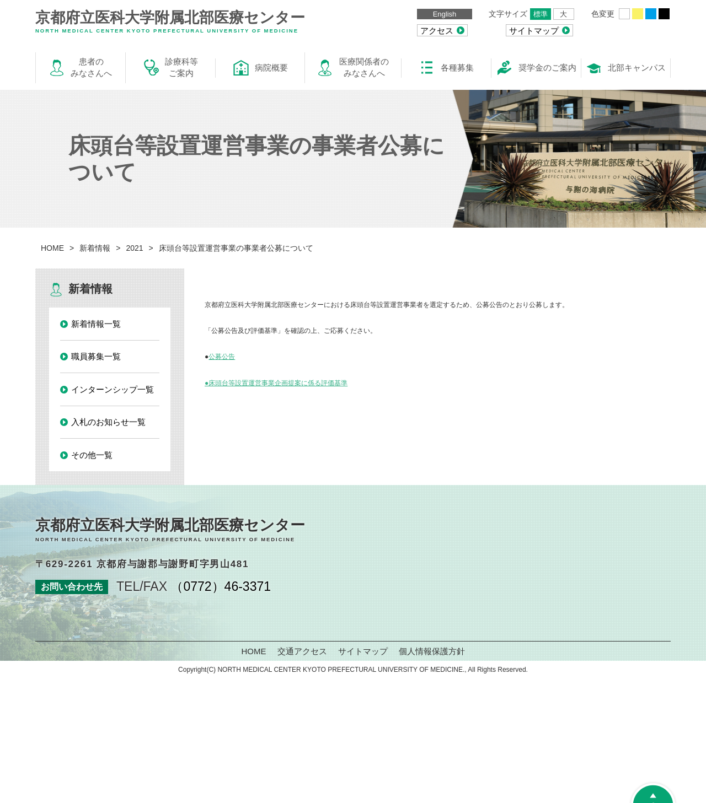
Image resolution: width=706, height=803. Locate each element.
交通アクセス (302, 651)
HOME (52, 248)
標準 (540, 14)
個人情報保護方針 (432, 651)
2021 (134, 248)
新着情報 (94, 248)
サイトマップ (363, 651)
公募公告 (221, 356)
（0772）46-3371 (220, 586)
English (445, 14)
